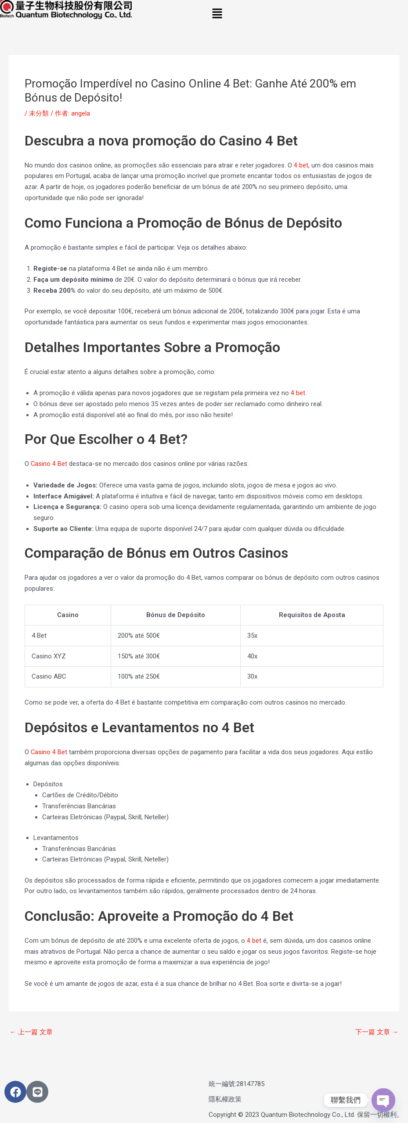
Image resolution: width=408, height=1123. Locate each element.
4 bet (301, 165)
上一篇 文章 (31, 1032)
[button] (306, 14)
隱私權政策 (225, 1100)
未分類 (39, 113)
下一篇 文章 (376, 1032)
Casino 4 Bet (49, 464)
